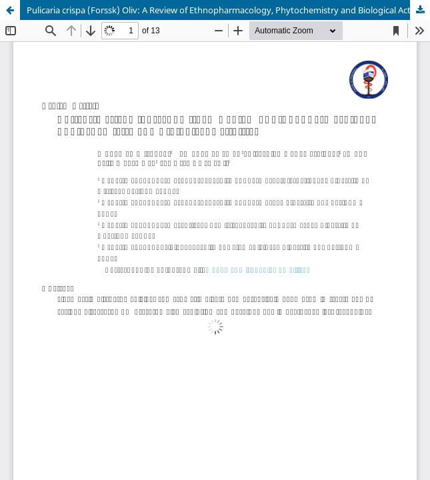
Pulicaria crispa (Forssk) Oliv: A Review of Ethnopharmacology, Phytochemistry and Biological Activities (228, 10)
